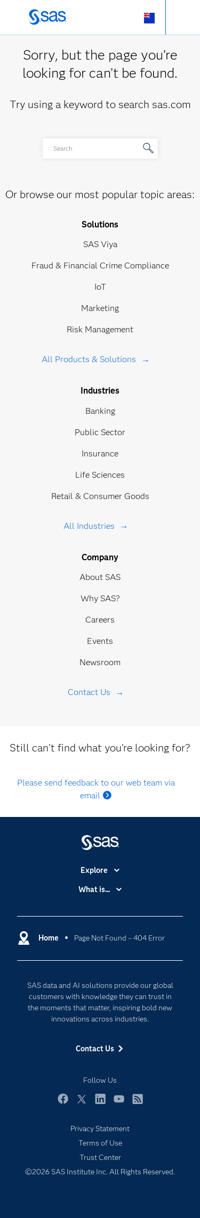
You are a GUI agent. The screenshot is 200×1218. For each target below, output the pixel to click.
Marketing (100, 308)
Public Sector (100, 432)
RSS (137, 1103)
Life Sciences (100, 475)
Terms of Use (100, 1143)
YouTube (119, 1103)
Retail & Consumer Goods (100, 496)
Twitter (81, 1103)
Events (100, 641)
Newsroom (100, 662)
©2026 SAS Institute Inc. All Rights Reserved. (100, 1171)
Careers (100, 620)
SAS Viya (100, 244)
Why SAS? (100, 598)
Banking (100, 411)
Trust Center (100, 1157)
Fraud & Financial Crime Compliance (100, 265)
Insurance (100, 453)
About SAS (100, 577)
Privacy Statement (100, 1128)
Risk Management (100, 329)
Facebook (63, 1103)
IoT (100, 287)
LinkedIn (100, 1103)
